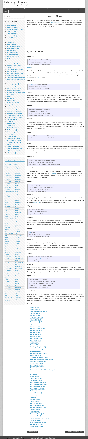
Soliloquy (7, 281)
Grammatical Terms (23, 9)
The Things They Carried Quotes (39, 347)
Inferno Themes (34, 307)
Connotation (8, 197)
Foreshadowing (9, 220)
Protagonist (8, 272)
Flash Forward (9, 218)
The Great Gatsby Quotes (37, 386)
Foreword (17, 220)
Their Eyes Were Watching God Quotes (41, 359)
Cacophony (8, 187)
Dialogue (17, 200)
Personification (19, 262)
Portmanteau (18, 268)
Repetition (17, 274)
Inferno (53, 22)
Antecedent (18, 175)
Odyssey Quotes (35, 409)
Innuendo (17, 231)
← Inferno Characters (32, 431)
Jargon (6, 235)
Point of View (8, 268)
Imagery (7, 229)
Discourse (7, 204)
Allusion (7, 168)
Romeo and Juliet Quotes (37, 414)
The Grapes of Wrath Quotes (38, 353)
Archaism (17, 181)
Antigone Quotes (35, 315)
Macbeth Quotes (35, 399)
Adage (16, 164)
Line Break (17, 237)
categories (61, 198)
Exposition (17, 214)
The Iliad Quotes (35, 332)
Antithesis (17, 177)
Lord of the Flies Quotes (37, 416)
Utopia (16, 299)
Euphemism (18, 212)
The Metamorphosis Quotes (38, 407)
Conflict (17, 195)
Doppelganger (18, 204)
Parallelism (8, 256)
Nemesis (7, 249)
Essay (6, 210)
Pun (16, 272)
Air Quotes (33, 397)
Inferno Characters (35, 309)
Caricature (7, 189)
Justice (31, 84)
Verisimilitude (8, 301)
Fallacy (16, 216)
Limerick (7, 237)
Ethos (16, 210)
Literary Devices (15, 2)
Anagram (17, 170)
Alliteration (17, 166)
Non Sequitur (18, 249)
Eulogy (6, 212)
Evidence (7, 214)
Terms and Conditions (50, 437)
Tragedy (17, 295)
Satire (6, 279)
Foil (15, 218)
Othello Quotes (34, 376)
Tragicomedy (8, 297)
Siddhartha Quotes (35, 336)
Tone (6, 295)
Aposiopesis (18, 179)
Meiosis (17, 239)
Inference (7, 231)
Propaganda (8, 270)
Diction (6, 202)
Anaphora (7, 173)
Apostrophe (8, 181)
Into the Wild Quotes (36, 319)
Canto (29, 67)
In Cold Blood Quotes (36, 363)
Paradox (17, 254)
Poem (6, 266)
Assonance (8, 185)
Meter (6, 243)
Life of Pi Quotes (35, 326)
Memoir (7, 241)
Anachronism (8, 170)
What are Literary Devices (67, 9)
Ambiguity (17, 168)
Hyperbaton (18, 225)
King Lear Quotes (35, 395)
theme (39, 77)
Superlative (8, 285)
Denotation (8, 199)
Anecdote (17, 173)
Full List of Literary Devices (10, 9)
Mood (6, 245)
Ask (30, 232)
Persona (7, 262)
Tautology (17, 291)
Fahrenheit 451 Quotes (36, 317)
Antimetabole (8, 177)
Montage (17, 243)
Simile (16, 279)
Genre (6, 222)
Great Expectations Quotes (38, 422)
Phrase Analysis (55, 9)
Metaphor (17, 241)
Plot (6, 264)
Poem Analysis (33, 9)
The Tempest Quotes (36, 330)
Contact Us (33, 437)
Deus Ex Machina (19, 199)
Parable (7, 254)
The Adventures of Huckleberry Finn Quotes (43, 370)
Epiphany (7, 208)
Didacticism (18, 202)
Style (6, 283)
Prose (16, 270)
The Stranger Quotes (36, 338)
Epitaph (17, 208)
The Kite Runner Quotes (37, 365)
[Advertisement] (55, 38)
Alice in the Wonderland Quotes (39, 418)
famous (58, 22)
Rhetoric (7, 276)
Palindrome (18, 252)
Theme (7, 293)
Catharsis (17, 189)
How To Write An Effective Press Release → (74, 431)
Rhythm (7, 278)
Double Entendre (9, 206)
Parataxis (17, 256)
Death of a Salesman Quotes (38, 391)
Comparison (8, 195)
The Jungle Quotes (35, 334)
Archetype (7, 183)
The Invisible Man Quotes (37, 328)
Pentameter (18, 260)
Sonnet (16, 281)
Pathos (7, 260)
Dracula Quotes (34, 342)
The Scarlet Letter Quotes (37, 388)
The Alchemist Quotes (36, 322)
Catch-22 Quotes (35, 313)
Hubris (6, 225)
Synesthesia (8, 289)
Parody (7, 258)
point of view (36, 202)
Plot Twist (17, 264)
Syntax (6, 291)
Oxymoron (7, 252)
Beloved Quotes (35, 411)
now (47, 245)
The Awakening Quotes (37, 405)
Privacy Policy (40, 437)
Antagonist (8, 175)
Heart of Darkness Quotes (37, 393)
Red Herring (8, 274)
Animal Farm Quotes (36, 420)
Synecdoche (18, 287)
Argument (17, 183)
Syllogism (17, 285)
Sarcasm (17, 278)
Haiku (16, 222)
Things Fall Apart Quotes (37, 345)
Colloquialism (18, 193)
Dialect (6, 200)
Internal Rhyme (9, 233)
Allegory (7, 166)
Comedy (42, 259)
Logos (6, 239)
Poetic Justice (18, 266)
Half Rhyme (8, 224)
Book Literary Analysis (44, 9)
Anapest (17, 172)
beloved (54, 173)
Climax (6, 193)
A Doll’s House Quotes (36, 424)
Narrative (17, 247)
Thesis (16, 293)
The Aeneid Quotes (35, 340)
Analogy (7, 172)
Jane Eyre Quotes (35, 351)
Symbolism (8, 287)
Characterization (9, 191)
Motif (16, 245)
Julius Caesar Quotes (36, 426)
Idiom (16, 227)
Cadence (17, 187)
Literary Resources (79, 9)
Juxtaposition (18, 235)
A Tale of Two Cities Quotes (38, 349)
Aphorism (7, 179)
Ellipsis (16, 206)
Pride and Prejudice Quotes (38, 382)
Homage (17, 224)
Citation (5, 11)
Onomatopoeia (19, 251)
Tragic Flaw (18, 297)
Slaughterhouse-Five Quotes (38, 311)
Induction (17, 229)
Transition (7, 299)
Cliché (16, 191)
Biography (17, 185)
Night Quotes (34, 324)
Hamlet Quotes (34, 401)
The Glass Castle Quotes (37, 368)
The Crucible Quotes (36, 403)
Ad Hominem (8, 164)
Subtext (17, 283)
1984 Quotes (33, 374)
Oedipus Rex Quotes (36, 380)
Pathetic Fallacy (19, 258)
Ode (6, 251)
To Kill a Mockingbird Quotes (38, 384)
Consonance (18, 197)
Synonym (17, 289)
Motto (6, 247)
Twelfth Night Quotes (36, 355)
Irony (16, 233)
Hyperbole (7, 227)
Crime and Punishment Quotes (39, 357)
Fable (6, 216)
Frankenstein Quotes (36, 378)
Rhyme (16, 276)
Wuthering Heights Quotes (38, 361)
